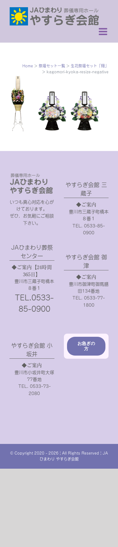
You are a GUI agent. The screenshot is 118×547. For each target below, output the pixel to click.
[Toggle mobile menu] (104, 31)
